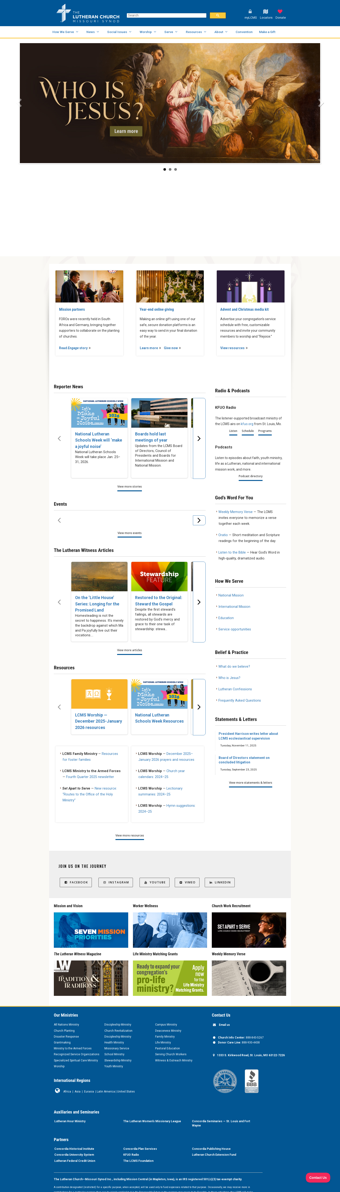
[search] (166, 15)
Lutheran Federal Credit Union (74, 1161)
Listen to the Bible (232, 552)
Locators (266, 17)
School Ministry (114, 1054)
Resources (194, 32)
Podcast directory (251, 476)
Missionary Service (116, 1048)
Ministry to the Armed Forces (73, 1048)
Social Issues (117, 32)
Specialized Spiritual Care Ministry (76, 1060)
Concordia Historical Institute (74, 1149)
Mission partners (72, 309)
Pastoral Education (167, 1048)
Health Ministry (114, 1042)
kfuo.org (247, 424)
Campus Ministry (166, 1024)
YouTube (154, 882)
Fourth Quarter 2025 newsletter (90, 777)
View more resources (129, 835)
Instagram (115, 882)
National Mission (231, 595)
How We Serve (63, 32)
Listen (233, 431)
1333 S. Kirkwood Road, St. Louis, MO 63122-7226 (251, 1055)
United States (126, 1091)
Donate (281, 17)
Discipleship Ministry (117, 1024)
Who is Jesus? (229, 678)
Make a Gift (267, 32)
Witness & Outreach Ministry (173, 1060)
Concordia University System (74, 1154)
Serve (168, 32)
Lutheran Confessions (235, 689)
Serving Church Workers (171, 1054)
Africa (67, 1091)
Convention (244, 32)
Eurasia (89, 1091)
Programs (265, 431)
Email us (224, 1024)
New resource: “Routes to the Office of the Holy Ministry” (90, 794)
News (90, 32)
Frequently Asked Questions (239, 701)
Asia (78, 1091)
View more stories (129, 486)
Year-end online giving (157, 309)
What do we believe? (234, 667)
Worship (146, 32)
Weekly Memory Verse (235, 512)
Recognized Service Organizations (76, 1054)
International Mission (234, 607)
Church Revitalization (118, 1030)
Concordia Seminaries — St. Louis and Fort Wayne (221, 1123)
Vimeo (187, 882)
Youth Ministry (113, 1066)
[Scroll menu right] (199, 438)
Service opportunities (234, 629)
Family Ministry (165, 1036)
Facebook (76, 882)
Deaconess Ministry (168, 1030)
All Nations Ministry (66, 1024)
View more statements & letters (250, 783)
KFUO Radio (131, 1154)
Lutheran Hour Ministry (69, 1121)
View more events (130, 533)
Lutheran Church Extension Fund (214, 1154)
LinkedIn (219, 882)
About (218, 32)
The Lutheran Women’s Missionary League (152, 1121)
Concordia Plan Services (140, 1149)
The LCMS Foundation (138, 1161)
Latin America (106, 1091)
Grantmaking (62, 1042)
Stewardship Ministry (118, 1060)
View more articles (129, 650)
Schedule (248, 431)
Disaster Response (66, 1036)
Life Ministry (163, 1042)
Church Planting (64, 1030)
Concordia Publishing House (211, 1149)
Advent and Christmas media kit (244, 309)
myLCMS (251, 17)
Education (226, 618)
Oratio (223, 535)
